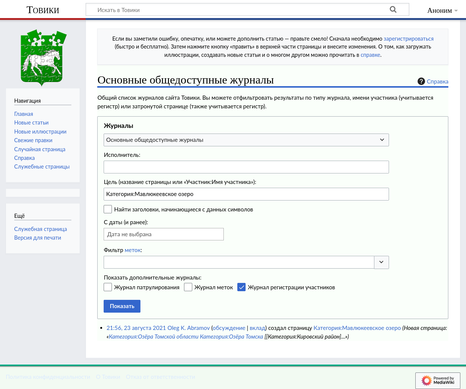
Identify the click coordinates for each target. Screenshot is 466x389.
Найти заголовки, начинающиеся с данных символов (183, 209)
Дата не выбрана (129, 234)
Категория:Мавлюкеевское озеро (357, 327)
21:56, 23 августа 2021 (136, 327)
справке (370, 55)
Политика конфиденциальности (48, 376)
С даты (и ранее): (126, 222)
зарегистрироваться (409, 38)
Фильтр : (123, 249)
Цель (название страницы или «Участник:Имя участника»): (180, 181)
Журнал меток (214, 287)
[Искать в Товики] (247, 9)
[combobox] (246, 140)
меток (132, 249)
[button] (381, 262)
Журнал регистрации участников (291, 287)
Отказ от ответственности (160, 376)
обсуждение (229, 327)
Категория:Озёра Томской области (154, 336)
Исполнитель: (122, 154)
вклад (257, 327)
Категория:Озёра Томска (231, 336)
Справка (432, 81)
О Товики (108, 376)
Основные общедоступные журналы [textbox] (155, 139)
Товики (42, 9)
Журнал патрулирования (146, 287)
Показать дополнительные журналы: (152, 277)
